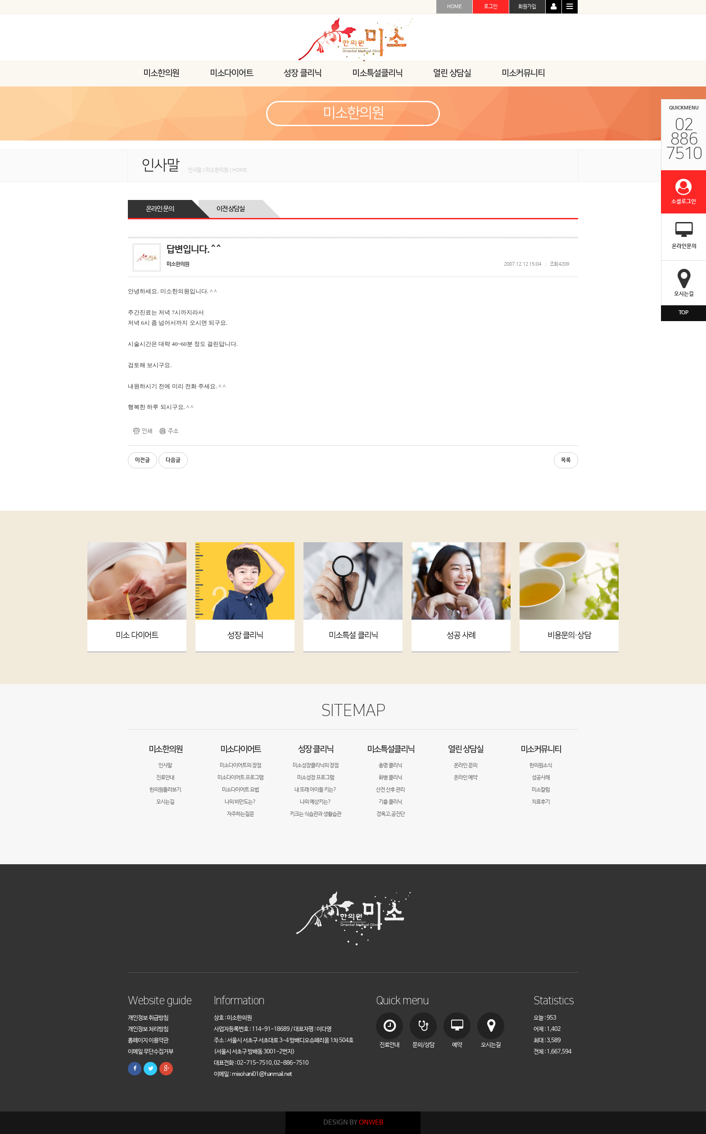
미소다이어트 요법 (240, 790)
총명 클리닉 (390, 765)
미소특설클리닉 (390, 749)
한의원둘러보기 (165, 790)
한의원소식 (541, 765)
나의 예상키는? (315, 802)
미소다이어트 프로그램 (240, 778)
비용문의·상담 (569, 635)
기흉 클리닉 (390, 802)
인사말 (165, 765)
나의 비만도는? (240, 802)
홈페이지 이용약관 (148, 1040)
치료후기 (541, 802)
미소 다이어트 (137, 635)
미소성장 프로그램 (315, 778)
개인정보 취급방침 (148, 1018)
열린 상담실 (465, 749)
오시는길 (165, 802)
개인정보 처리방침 (148, 1029)
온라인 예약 (465, 778)
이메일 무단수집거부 (150, 1051)
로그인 (491, 6)
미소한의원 (165, 749)
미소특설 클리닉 (353, 635)
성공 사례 (461, 635)
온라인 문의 (160, 209)
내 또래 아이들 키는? (315, 790)
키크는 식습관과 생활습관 (315, 814)
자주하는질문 (240, 814)
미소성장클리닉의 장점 (316, 765)
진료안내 (165, 778)
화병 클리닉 (390, 778)
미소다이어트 (240, 749)
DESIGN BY (353, 1122)
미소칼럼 (541, 790)
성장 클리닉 (245, 635)
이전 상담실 (230, 209)
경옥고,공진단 (390, 814)
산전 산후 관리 (390, 790)
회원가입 (527, 6)
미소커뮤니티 (540, 749)
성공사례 (541, 778)
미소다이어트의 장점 (240, 765)
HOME (454, 6)
